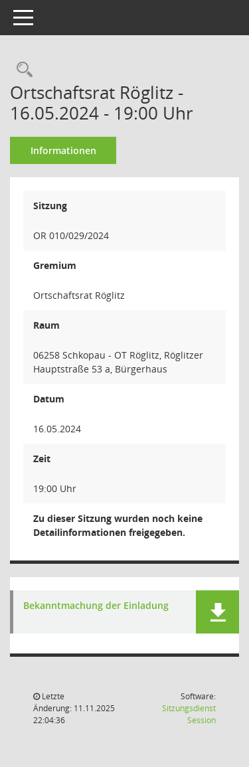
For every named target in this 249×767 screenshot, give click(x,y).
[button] (217, 612)
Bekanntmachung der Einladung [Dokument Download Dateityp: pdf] (96, 606)
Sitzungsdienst (189, 714)
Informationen (63, 150)
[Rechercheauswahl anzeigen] (21, 70)
